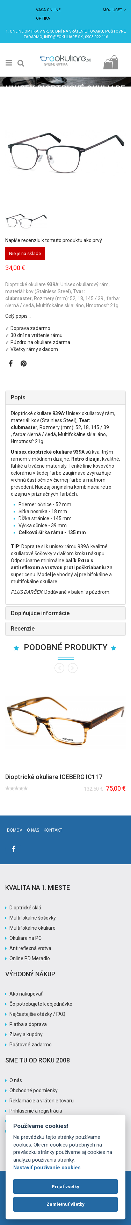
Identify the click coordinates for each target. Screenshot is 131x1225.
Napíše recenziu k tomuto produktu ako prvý (53, 240)
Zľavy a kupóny (26, 1034)
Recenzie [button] (23, 628)
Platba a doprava (28, 1024)
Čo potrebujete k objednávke (40, 1004)
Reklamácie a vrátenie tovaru (41, 1100)
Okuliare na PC (25, 938)
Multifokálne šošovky (32, 918)
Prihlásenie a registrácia (35, 1111)
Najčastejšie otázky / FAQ (37, 1014)
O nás (33, 830)
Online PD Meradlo (29, 958)
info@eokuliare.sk (63, 37)
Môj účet (114, 10)
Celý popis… (18, 316)
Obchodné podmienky (33, 1090)
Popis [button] (18, 397)
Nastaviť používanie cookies (47, 1168)
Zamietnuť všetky (65, 1204)
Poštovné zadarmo (30, 1044)
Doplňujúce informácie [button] (40, 613)
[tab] (65, 397)
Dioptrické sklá (25, 907)
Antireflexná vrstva (30, 948)
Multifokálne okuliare (32, 928)
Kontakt (53, 830)
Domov (14, 830)
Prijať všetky (65, 1186)
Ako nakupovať (26, 994)
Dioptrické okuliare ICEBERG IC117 (53, 776)
